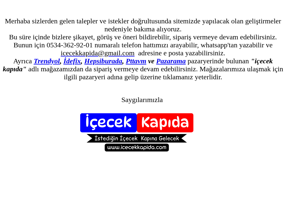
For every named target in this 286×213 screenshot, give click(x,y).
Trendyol (47, 61)
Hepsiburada (103, 61)
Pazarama (171, 61)
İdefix (72, 61)
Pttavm (136, 61)
